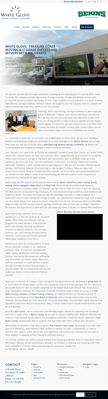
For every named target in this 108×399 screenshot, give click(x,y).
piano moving (83, 182)
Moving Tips (63, 372)
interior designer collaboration (27, 185)
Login (87, 367)
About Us (36, 370)
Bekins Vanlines (81, 141)
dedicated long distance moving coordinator (64, 144)
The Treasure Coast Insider (62, 325)
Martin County (37, 314)
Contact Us (37, 367)
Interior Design (64, 378)
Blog (35, 375)
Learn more (90, 395)
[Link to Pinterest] (97, 1)
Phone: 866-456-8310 (73, 1)
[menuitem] (17, 27)
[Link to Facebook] (85, 1)
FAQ (60, 370)
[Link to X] (101, 1)
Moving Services (39, 378)
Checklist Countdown (66, 367)
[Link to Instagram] (91, 1)
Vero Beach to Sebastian (46, 297)
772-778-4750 (18, 379)
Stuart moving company (42, 294)
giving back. (93, 281)
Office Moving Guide (66, 375)
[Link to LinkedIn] (88, 1)
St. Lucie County (18, 311)
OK (80, 395)
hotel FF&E (50, 185)
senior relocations (68, 182)
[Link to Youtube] (94, 1)
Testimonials (38, 372)
